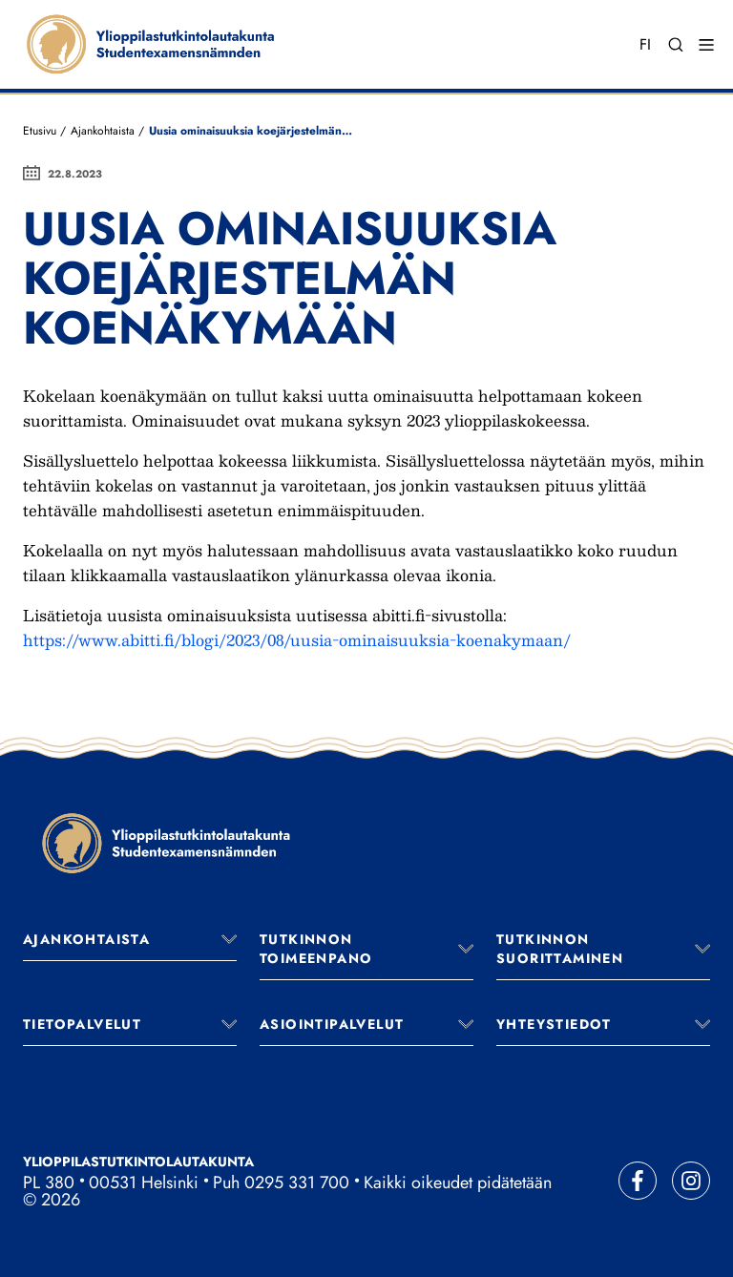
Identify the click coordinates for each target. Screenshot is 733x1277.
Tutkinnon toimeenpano (316, 949)
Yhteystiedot (554, 1024)
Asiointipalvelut (332, 1024)
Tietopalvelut (82, 1024)
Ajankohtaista (103, 130)
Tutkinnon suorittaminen (559, 949)
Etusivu (39, 130)
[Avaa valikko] (229, 939)
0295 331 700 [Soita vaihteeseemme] (296, 1182)
